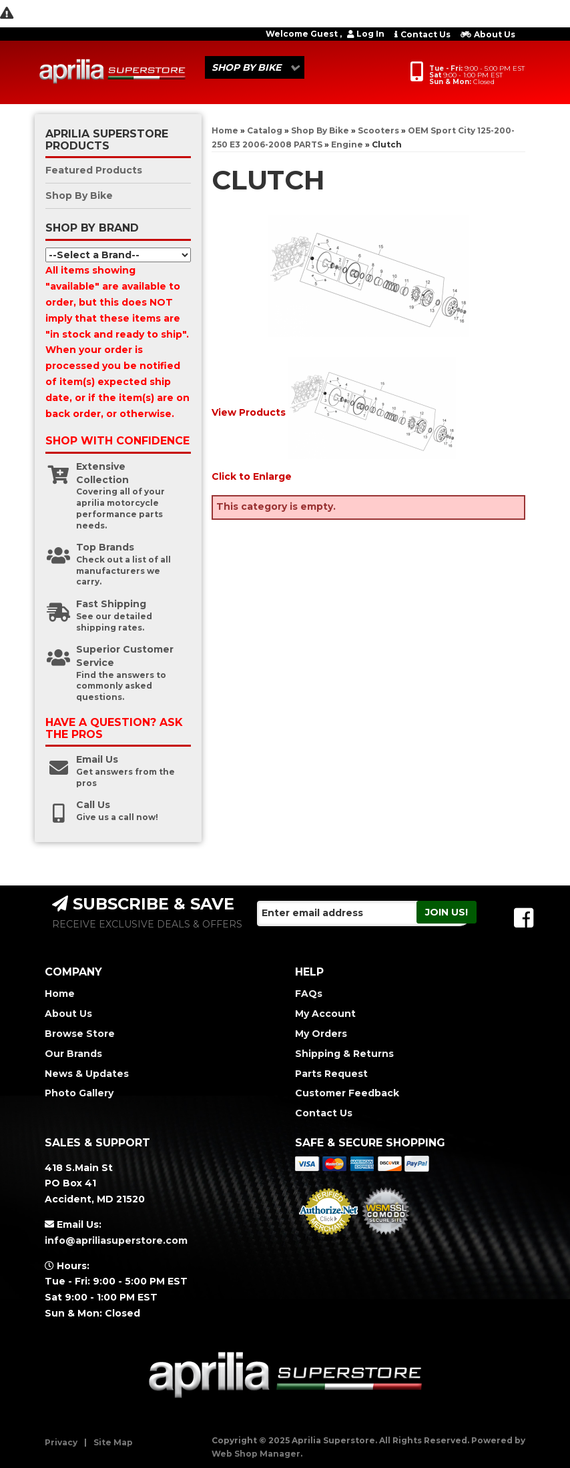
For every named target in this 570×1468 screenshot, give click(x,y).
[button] (254, 67)
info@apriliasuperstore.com (116, 1240)
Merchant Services (329, 1238)
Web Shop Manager (256, 1454)
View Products (249, 412)
